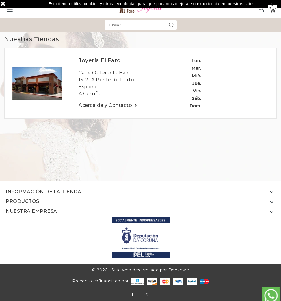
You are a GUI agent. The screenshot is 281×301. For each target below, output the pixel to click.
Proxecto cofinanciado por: (108, 281)
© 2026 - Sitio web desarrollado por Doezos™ (140, 270)
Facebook (132, 294)
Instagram (146, 294)
